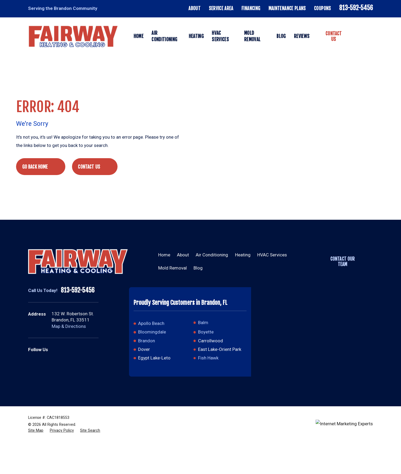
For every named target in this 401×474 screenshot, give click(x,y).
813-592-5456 (356, 8)
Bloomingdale (152, 332)
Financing (250, 8)
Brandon (146, 340)
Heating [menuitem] (196, 36)
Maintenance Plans (287, 8)
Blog (198, 268)
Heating (243, 254)
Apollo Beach (151, 323)
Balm (203, 322)
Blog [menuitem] (281, 36)
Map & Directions (69, 326)
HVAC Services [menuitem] (220, 36)
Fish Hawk (208, 358)
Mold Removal (172, 268)
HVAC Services (272, 254)
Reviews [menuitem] (301, 36)
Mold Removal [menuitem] (252, 36)
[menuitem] (35, 430)
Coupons (322, 8)
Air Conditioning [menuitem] (164, 36)
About (194, 8)
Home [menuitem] (138, 36)
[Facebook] (68, 350)
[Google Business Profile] (55, 350)
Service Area (221, 8)
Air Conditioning (212, 254)
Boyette (206, 332)
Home (164, 254)
